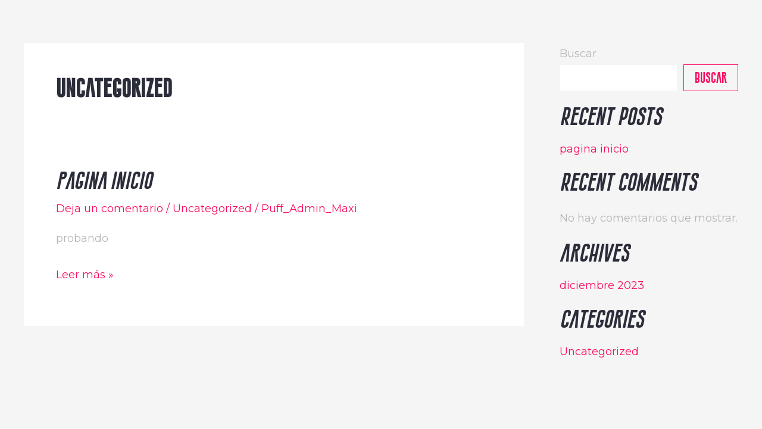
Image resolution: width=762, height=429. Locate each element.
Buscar (578, 53)
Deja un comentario (109, 208)
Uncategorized (212, 208)
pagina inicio (104, 180)
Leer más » (85, 273)
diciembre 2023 (602, 285)
